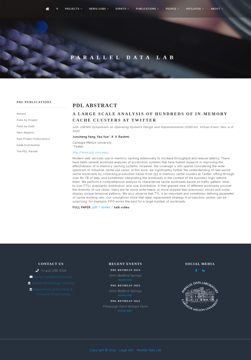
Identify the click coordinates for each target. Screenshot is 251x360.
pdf (94, 207)
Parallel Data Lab (149, 350)
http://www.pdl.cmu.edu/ (91, 152)
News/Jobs (97, 8)
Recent (21, 113)
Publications (146, 8)
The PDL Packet (27, 151)
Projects (72, 8)
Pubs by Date (26, 126)
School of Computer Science (53, 283)
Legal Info (126, 350)
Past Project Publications (33, 138)
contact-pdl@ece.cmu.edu (53, 277)
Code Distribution (28, 145)
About (215, 8)
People (171, 8)
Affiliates (193, 8)
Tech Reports (25, 132)
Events (121, 8)
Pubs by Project (27, 120)
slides (105, 207)
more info (125, 279)
